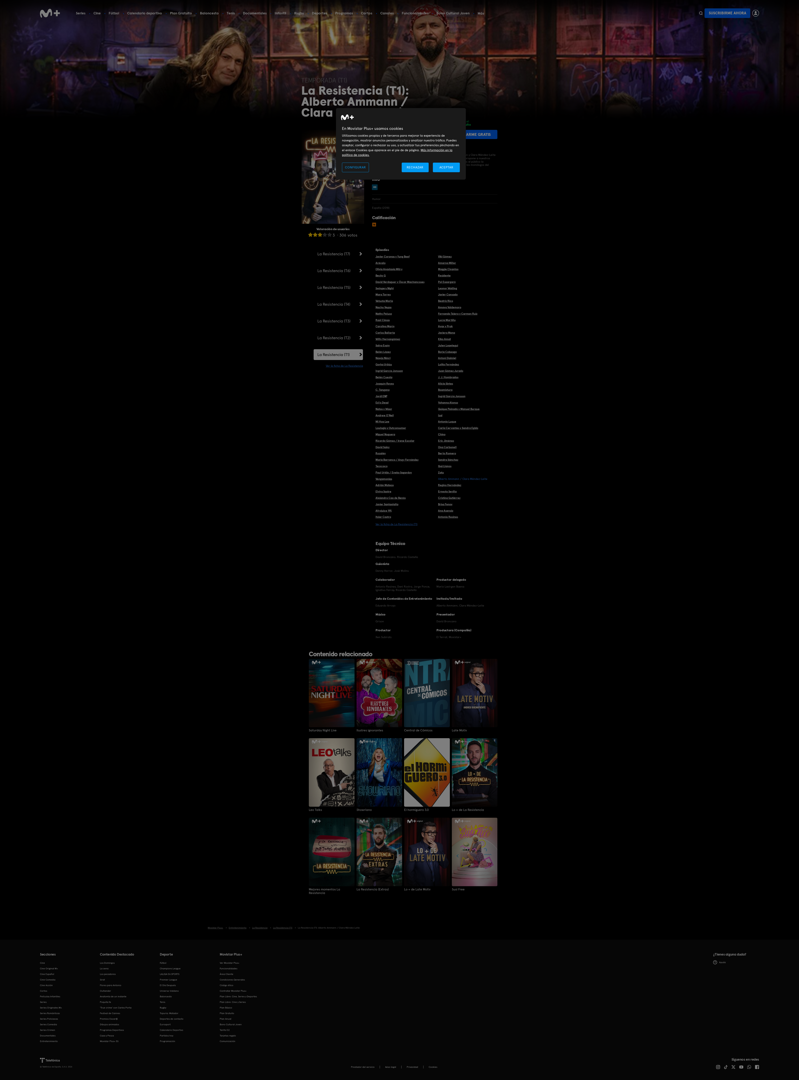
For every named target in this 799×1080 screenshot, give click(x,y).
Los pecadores (108, 974)
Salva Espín (383, 345)
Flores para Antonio (110, 985)
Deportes (319, 13)
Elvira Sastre (383, 491)
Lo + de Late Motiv (417, 889)
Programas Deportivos (112, 1030)
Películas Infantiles (50, 996)
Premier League (168, 979)
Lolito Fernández (448, 364)
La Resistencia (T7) (333, 254)
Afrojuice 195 (384, 510)
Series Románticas (50, 1013)
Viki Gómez (445, 256)
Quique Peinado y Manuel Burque (459, 409)
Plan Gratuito (181, 13)
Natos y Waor (384, 409)
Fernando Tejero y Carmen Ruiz (457, 313)
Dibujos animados (109, 1024)
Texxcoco (382, 466)
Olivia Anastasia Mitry (389, 269)
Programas (344, 13)
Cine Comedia (47, 979)
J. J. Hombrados (448, 377)
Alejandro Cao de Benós (391, 497)
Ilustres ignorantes (370, 730)
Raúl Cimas (383, 320)
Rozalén (381, 453)
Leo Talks (315, 810)
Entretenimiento (49, 1041)
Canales (387, 13)
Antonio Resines (448, 516)
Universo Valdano (169, 991)
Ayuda (719, 962)
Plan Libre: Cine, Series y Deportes (238, 996)
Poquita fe (105, 1002)
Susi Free (458, 889)
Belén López (383, 351)
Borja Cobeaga (447, 351)
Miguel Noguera (385, 434)
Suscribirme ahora (727, 13)
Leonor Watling (447, 288)
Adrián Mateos (385, 485)
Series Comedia (48, 1024)
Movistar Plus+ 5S (109, 1041)
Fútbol (114, 13)
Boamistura (445, 389)
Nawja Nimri (383, 358)
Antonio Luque (447, 421)
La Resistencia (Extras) (373, 889)
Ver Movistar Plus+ (229, 963)
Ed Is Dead (382, 402)
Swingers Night (385, 288)
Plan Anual (225, 1018)
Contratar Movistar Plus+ (233, 991)
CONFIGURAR (355, 167)
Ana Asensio (445, 510)
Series (80, 13)
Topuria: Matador (169, 1013)
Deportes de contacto (171, 1018)
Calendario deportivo (144, 13)
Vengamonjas (384, 478)
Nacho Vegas (384, 307)
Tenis (231, 13)
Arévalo (381, 263)
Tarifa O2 (225, 1030)
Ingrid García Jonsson (389, 370)
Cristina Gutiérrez (449, 497)
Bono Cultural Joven (453, 13)
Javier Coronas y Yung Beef (393, 256)
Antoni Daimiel (447, 358)
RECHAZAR (415, 167)
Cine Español (47, 974)
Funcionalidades (415, 13)
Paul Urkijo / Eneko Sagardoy (394, 472)
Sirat (102, 979)
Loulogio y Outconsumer (391, 428)
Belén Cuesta (384, 377)
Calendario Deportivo (171, 1030)
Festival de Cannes (110, 1013)
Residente (444, 275)
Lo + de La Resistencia (468, 810)
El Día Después (168, 985)
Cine (97, 13)
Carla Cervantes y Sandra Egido (458, 428)
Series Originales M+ (51, 1007)
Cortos (366, 13)
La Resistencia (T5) (334, 287)
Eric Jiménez (446, 440)
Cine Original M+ (49, 968)
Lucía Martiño (447, 320)
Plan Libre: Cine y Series (233, 1002)
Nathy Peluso (384, 313)
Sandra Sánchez (448, 459)
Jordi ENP (381, 396)
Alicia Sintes (445, 383)
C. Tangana (383, 389)
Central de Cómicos (418, 730)
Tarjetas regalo (228, 1035)
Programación (167, 1041)
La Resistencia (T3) (334, 321)
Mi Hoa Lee (382, 421)
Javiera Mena (446, 332)
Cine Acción (46, 985)
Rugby (299, 13)
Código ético (226, 985)
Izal (440, 415)
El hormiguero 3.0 (416, 810)
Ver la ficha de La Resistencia (344, 365)
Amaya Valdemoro (449, 307)
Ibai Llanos (444, 466)
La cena (104, 968)
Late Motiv (459, 730)
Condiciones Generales (232, 979)
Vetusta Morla (384, 300)
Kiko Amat (444, 339)
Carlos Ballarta (385, 332)
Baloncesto (209, 13)
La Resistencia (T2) (334, 337)
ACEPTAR (446, 167)
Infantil (280, 13)
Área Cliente (226, 974)
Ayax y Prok (445, 326)
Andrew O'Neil (385, 415)
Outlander (105, 991)
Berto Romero (447, 453)
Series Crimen (47, 1030)
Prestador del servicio (363, 1067)
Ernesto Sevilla (447, 491)
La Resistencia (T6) (334, 270)
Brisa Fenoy (445, 504)
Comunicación (227, 1041)
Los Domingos (107, 963)
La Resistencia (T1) (333, 354)
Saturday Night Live (323, 730)
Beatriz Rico (445, 300)
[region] (401, 144)
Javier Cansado (448, 294)
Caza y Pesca (107, 1035)
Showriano (364, 810)
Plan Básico (226, 1007)
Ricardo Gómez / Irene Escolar (395, 440)
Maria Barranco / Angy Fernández (397, 459)
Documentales (255, 13)
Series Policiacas (49, 1018)
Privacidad (412, 1067)
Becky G (381, 275)
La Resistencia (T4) (333, 304)
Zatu (441, 472)
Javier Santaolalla (387, 504)
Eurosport (165, 1024)
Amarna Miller (447, 263)
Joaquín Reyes (385, 383)
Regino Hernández (449, 485)
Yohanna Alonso (448, 402)
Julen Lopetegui (448, 345)
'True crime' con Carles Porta (115, 1007)
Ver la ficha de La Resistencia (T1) (396, 524)
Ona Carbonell (447, 447)
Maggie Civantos (448, 269)
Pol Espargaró (447, 281)
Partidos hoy (166, 1035)
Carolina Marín (385, 326)
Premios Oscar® (109, 1018)
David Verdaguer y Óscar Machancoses (400, 281)
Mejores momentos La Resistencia (324, 891)
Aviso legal (390, 1067)
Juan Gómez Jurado (450, 370)
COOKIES (433, 1067)
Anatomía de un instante (113, 996)
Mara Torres (383, 294)
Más (481, 13)
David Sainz (383, 447)
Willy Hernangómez (388, 339)
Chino (441, 434)
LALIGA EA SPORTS (169, 974)
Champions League (170, 968)
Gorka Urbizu (384, 364)
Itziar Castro (383, 516)
